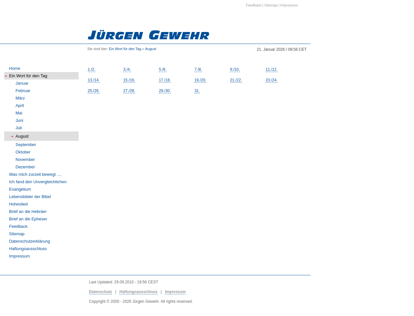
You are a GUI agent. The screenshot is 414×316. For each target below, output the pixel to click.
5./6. (162, 69)
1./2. (91, 69)
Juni (19, 120)
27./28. (129, 91)
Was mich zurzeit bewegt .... (35, 174)
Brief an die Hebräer (28, 211)
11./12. (272, 69)
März (20, 98)
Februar (23, 90)
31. (197, 91)
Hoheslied (18, 204)
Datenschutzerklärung (29, 241)
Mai (19, 113)
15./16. (129, 80)
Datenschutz (100, 292)
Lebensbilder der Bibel (30, 196)
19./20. (200, 80)
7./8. (198, 69)
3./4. (127, 69)
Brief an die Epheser (28, 218)
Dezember (25, 166)
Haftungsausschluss (28, 248)
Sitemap (17, 233)
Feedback (18, 226)
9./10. (235, 69)
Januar (22, 83)
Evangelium (20, 189)
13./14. (94, 80)
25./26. (94, 91)
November (25, 159)
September (26, 144)
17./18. (165, 80)
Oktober (23, 152)
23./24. (272, 80)
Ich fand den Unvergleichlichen (38, 181)
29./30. (165, 91)
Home (14, 68)
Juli (19, 127)
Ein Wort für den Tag (125, 49)
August (150, 49)
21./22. (236, 80)
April (20, 105)
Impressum (19, 256)
